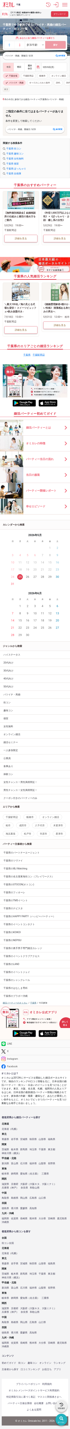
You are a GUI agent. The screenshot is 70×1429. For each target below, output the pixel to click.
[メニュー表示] (65, 4)
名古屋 (33, 1173)
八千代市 (40, 825)
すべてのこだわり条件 (39, 83)
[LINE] (35, 1043)
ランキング (59, 1362)
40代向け (8, 678)
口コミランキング (30, 1369)
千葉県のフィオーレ (14, 892)
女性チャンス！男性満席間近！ (20, 782)
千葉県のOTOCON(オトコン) (18, 884)
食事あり (8, 766)
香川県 (14, 1208)
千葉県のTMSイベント (15, 900)
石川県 (23, 1163)
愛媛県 (23, 1208)
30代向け (8, 670)
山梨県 (42, 1163)
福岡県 (5, 1218)
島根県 (14, 1197)
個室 (5, 718)
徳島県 (5, 1208)
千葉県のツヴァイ (13, 860)
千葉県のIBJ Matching (15, 868)
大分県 (42, 1218)
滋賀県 (5, 1184)
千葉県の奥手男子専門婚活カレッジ (22, 948)
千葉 (18, 4)
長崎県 (23, 1218)
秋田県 (33, 1139)
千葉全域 (11, 75)
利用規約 (47, 1384)
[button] (48, 4)
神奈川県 (6, 1153)
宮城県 (23, 1139)
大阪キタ (34, 1184)
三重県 (45, 1173)
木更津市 (58, 825)
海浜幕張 (10, 833)
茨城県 (5, 1149)
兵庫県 (5, 1187)
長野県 (51, 1163)
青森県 (5, 1139)
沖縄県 (5, 1222)
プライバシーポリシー (28, 1384)
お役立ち (47, 1369)
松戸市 (27, 833)
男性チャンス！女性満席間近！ (20, 790)
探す (55, 45)
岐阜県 (5, 1173)
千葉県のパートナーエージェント (21, 852)
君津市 (59, 833)
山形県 (42, 1139)
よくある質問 (34, 1409)
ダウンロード (59, 14)
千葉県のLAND (11, 964)
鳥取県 (5, 1197)
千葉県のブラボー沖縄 (15, 996)
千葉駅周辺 (28, 76)
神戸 (13, 1187)
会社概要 (39, 1403)
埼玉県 (33, 1149)
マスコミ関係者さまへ (49, 1396)
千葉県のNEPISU (12, 940)
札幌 (13, 1129)
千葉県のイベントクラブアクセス (21, 956)
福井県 (33, 1163)
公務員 (7, 758)
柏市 (8, 825)
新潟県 (5, 1163)
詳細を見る (21, 238)
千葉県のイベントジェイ (16, 972)
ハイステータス (11, 654)
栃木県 (14, 1149)
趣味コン (8, 710)
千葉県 (27, 354)
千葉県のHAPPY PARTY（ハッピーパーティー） (29, 916)
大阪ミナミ (48, 1184)
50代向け (8, 686)
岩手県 (14, 1139)
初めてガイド (9, 1362)
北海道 (5, 1129)
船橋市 (42, 76)
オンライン (45, 1362)
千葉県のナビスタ (13, 908)
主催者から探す (10, 1369)
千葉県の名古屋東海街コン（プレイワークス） (28, 876)
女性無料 (8, 726)
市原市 (43, 833)
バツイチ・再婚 (14, 82)
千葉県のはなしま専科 (15, 988)
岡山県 (23, 1197)
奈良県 (24, 1187)
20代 (58, 83)
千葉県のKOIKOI (12, 932)
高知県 (33, 1208)
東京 (6, 89)
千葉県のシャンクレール (16, 980)
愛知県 (23, 1173)
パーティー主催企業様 (20, 1403)
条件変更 (60, 56)
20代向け (8, 662)
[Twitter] (35, 1051)
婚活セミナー (10, 742)
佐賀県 (14, 1218)
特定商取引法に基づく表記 (20, 1396)
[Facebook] (35, 1066)
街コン (7, 702)
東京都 (51, 1149)
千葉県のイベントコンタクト (19, 924)
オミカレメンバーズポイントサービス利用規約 (34, 1390)
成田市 (22, 825)
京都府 (14, 1184)
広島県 (33, 1197)
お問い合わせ (53, 1403)
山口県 (42, 1197)
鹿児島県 (62, 1218)
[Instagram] (35, 1059)
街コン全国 (8, 1243)
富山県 (14, 1163)
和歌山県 (34, 1187)
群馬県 (23, 1149)
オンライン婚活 (58, 76)
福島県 (51, 1139)
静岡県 (14, 1173)
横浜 (16, 1153)
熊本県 (33, 1218)
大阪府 (23, 1184)
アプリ (57, 1369)
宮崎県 (51, 1218)
